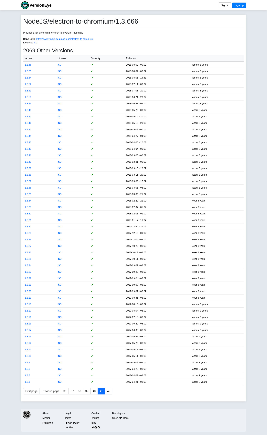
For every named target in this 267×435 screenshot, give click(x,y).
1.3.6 (27, 381)
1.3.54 (28, 77)
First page (31, 391)
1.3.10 (28, 356)
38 (79, 391)
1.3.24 (28, 265)
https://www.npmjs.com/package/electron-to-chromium (64, 39)
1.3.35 (28, 194)
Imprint (95, 418)
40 (94, 391)
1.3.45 (28, 129)
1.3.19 (28, 297)
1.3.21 (28, 284)
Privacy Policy (72, 422)
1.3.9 (27, 362)
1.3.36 (28, 187)
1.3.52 (28, 84)
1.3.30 (28, 226)
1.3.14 (28, 330)
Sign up (239, 5)
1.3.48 (28, 110)
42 (108, 391)
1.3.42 (28, 148)
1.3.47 (28, 116)
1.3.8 (27, 369)
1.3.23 (28, 271)
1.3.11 (28, 349)
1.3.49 (28, 103)
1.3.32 (28, 213)
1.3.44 (28, 136)
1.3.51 (28, 90)
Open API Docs (120, 418)
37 (72, 391)
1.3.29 (28, 233)
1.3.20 (28, 291)
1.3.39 (28, 168)
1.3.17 (28, 310)
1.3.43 (28, 142)
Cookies (69, 427)
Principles (47, 422)
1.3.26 (28, 252)
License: (28, 42)
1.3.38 (28, 174)
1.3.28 (28, 239)
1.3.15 (28, 323)
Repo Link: (29, 39)
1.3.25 (28, 259)
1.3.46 (28, 123)
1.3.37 (28, 181)
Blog (93, 422)
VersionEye (40, 5)
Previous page (50, 391)
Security (95, 58)
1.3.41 (28, 155)
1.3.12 (28, 343)
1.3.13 (28, 336)
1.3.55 (28, 71)
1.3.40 (28, 161)
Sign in (225, 5)
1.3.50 (28, 97)
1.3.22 (28, 278)
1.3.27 (28, 246)
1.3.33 (28, 207)
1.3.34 (28, 200)
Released (131, 58)
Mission (46, 418)
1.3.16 (28, 317)
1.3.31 (28, 220)
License (62, 58)
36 (64, 391)
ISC (35, 42)
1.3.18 (28, 304)
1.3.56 (28, 64)
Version (29, 58)
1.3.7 (27, 375)
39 (86, 391)
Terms (68, 418)
